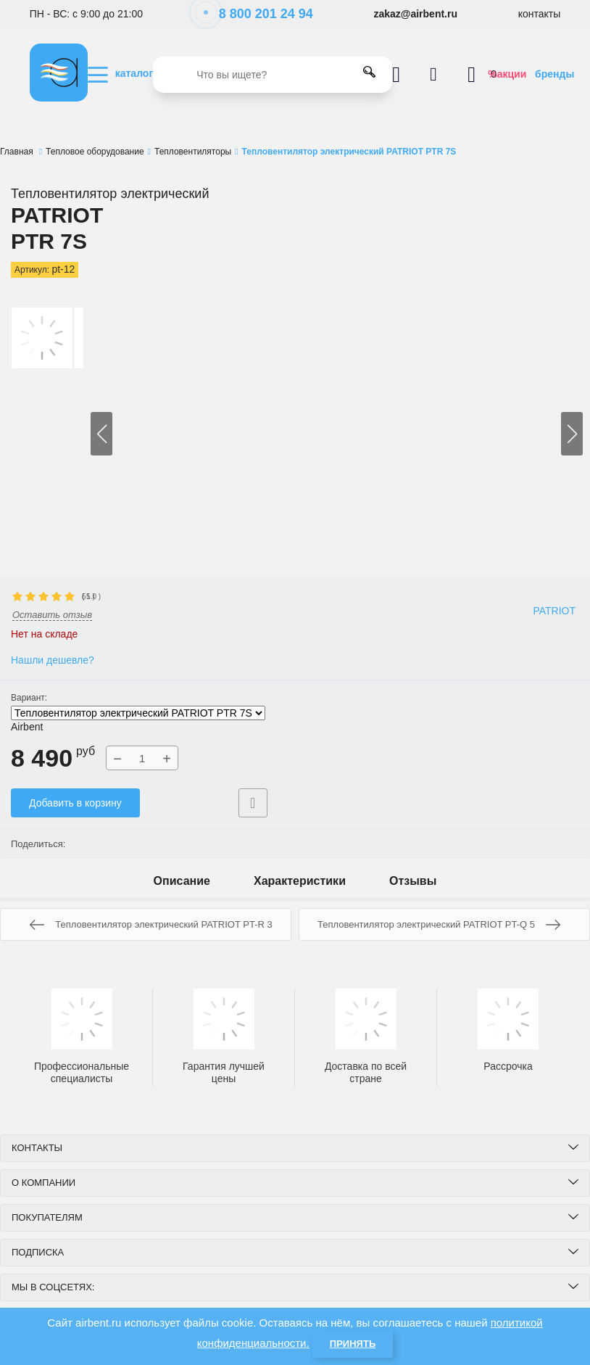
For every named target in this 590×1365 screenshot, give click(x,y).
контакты (539, 14)
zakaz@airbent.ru (415, 14)
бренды (554, 74)
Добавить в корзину (75, 803)
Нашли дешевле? (52, 660)
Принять (352, 1343)
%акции (507, 74)
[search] (272, 75)
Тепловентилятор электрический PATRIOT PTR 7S (138, 713)
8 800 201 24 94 (258, 14)
